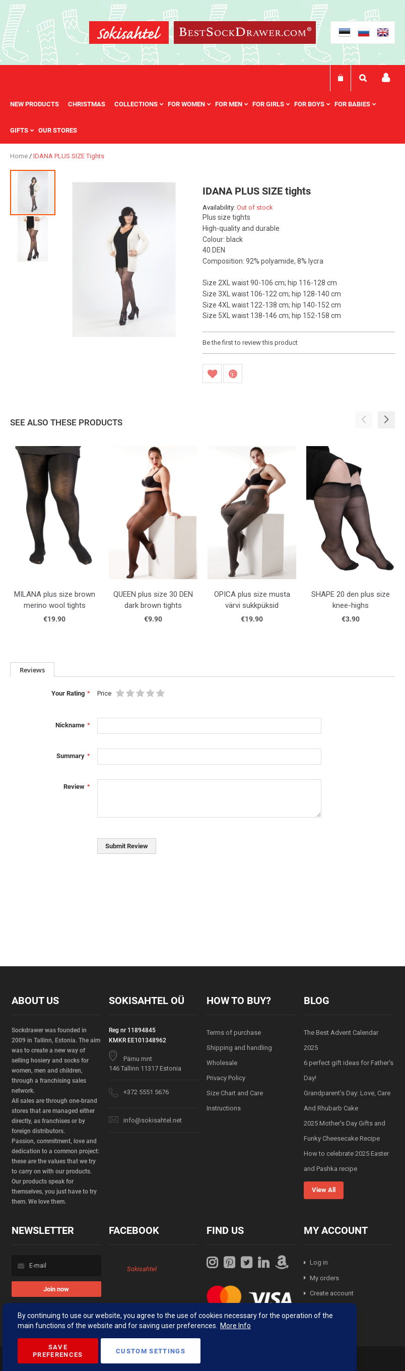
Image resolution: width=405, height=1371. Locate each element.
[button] (32, 238)
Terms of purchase (234, 1032)
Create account (332, 1293)
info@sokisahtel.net (152, 1120)
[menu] (202, 117)
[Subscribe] (56, 1289)
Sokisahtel (142, 1269)
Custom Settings (150, 1351)
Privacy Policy (226, 1078)
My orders (324, 1278)
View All (323, 1190)
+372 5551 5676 (146, 1092)
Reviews (32, 669)
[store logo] (129, 34)
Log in (319, 1262)
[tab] (32, 669)
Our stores (57, 130)
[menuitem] (39, 104)
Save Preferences (58, 1350)
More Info (235, 1326)
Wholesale (222, 1063)
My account (386, 78)
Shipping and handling (239, 1047)
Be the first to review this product (250, 342)
